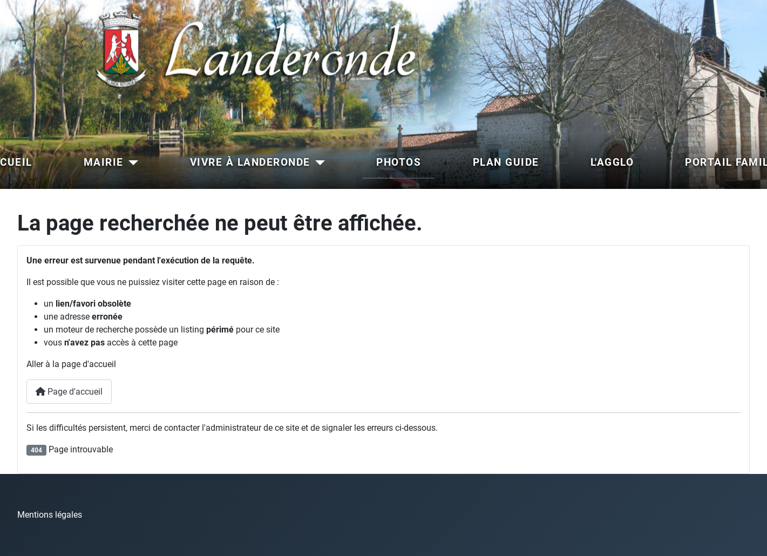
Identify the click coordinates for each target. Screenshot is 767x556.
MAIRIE (104, 162)
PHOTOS (398, 162)
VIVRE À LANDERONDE (250, 162)
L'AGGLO (612, 162)
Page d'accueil (69, 392)
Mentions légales (49, 515)
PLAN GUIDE (506, 162)
